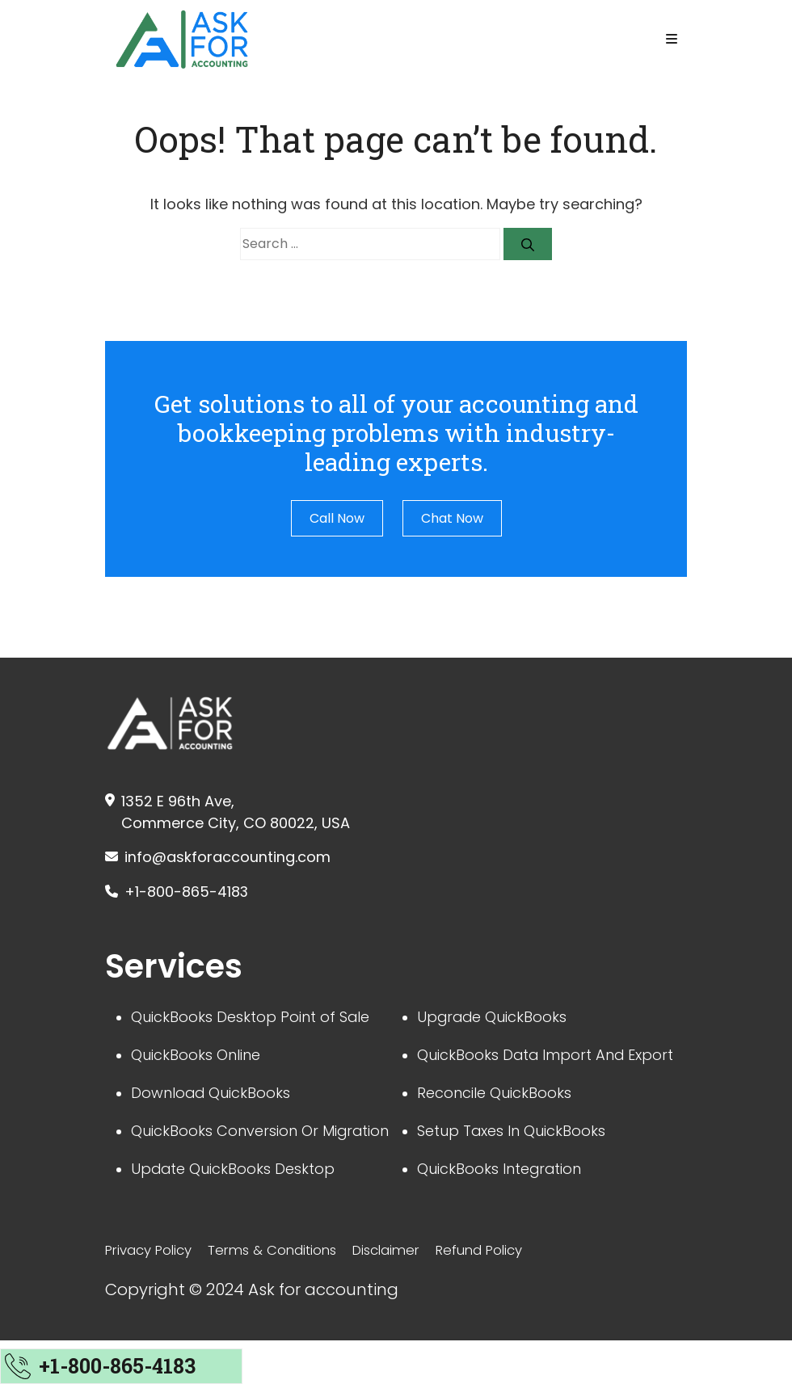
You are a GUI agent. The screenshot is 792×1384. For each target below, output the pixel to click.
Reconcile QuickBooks (502, 1128)
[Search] (527, 244)
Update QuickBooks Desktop (243, 1209)
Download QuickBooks (219, 1104)
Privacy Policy (154, 1294)
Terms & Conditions (289, 1294)
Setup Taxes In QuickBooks (521, 1169)
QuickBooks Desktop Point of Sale (262, 1023)
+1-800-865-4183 (193, 896)
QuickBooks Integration (509, 1209)
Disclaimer (412, 1294)
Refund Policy (514, 1294)
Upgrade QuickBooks (500, 1023)
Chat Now (452, 518)
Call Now (337, 518)
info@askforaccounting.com (240, 859)
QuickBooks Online (203, 1064)
